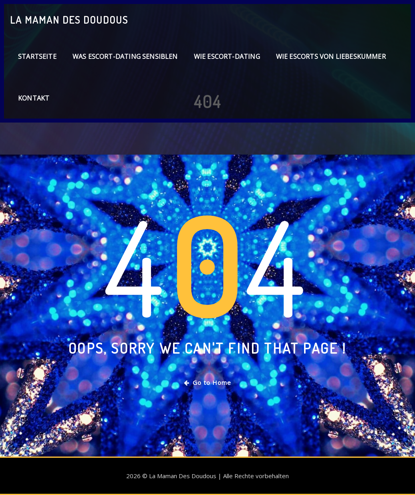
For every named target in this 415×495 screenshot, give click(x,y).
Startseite (37, 56)
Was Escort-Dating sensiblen (125, 56)
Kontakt (33, 98)
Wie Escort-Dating (227, 56)
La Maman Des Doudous (69, 19)
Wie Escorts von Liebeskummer (331, 56)
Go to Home (207, 382)
